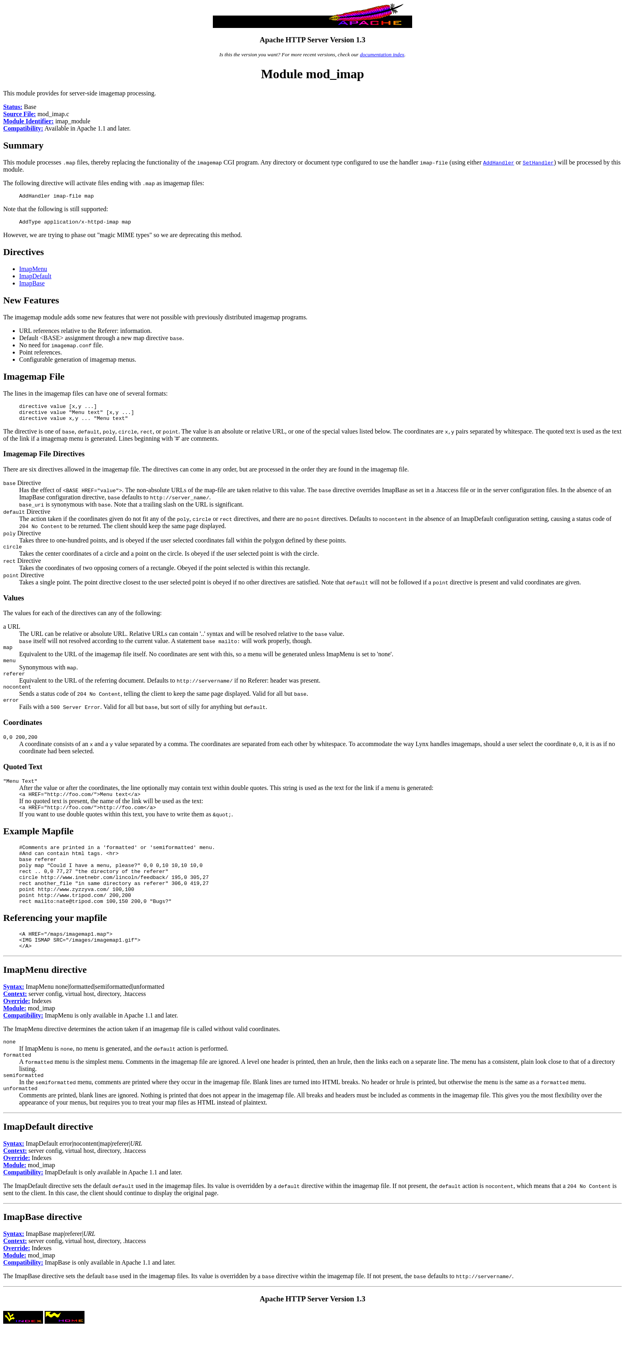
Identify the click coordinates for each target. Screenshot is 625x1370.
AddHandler (498, 162)
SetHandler (538, 162)
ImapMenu (33, 271)
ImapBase (32, 285)
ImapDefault (35, 278)
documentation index (382, 54)
